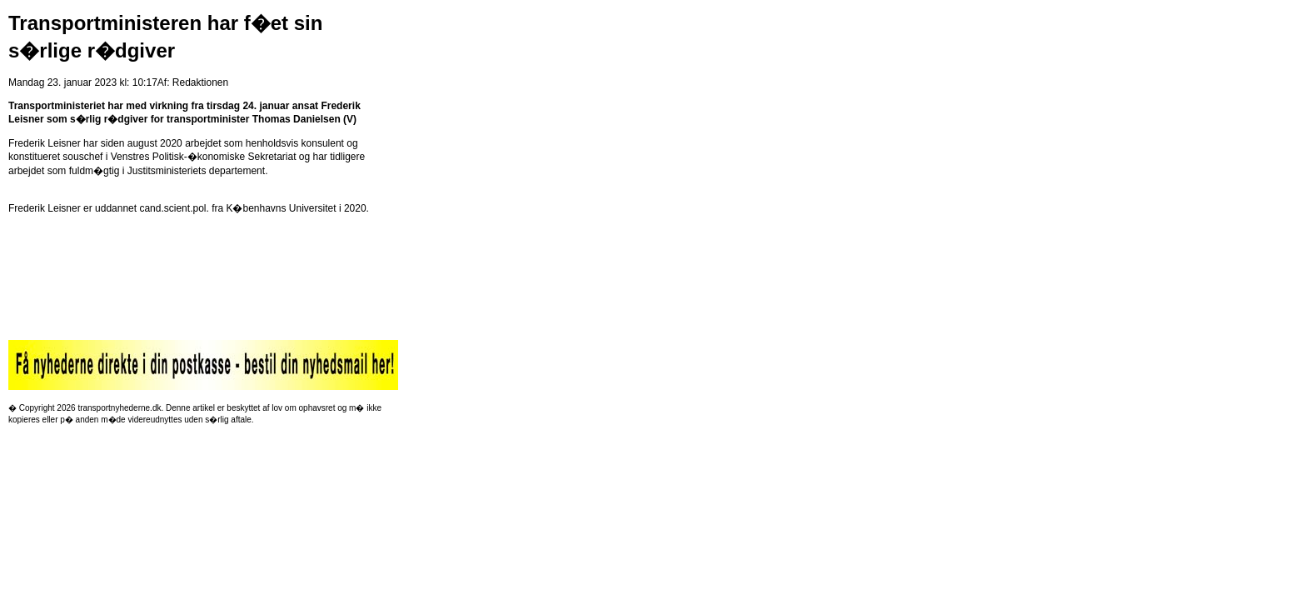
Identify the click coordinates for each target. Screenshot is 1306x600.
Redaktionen (200, 82)
